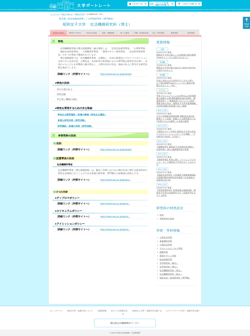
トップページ (55, 14)
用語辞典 (103, 311)
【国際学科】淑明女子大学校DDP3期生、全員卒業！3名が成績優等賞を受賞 (175, 148)
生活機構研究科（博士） (171, 270)
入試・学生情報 (158, 33)
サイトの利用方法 (119, 311)
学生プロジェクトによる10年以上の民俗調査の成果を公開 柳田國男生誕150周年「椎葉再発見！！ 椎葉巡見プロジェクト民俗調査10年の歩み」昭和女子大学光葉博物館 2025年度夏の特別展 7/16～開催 (177, 101)
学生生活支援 (91, 33)
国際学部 (164, 252)
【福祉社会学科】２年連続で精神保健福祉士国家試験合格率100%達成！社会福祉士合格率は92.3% (176, 177)
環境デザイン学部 (168, 256)
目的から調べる (67, 14)
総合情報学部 (166, 259)
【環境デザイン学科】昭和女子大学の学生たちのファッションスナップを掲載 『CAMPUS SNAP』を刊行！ (176, 134)
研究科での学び (75, 33)
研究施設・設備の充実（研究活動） (75, 126)
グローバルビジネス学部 (171, 248)
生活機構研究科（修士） (171, 274)
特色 (162, 215)
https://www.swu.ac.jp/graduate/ (116, 74)
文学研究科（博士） (169, 267)
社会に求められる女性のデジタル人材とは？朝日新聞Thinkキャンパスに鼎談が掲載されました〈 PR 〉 (175, 83)
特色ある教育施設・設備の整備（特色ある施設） (82, 114)
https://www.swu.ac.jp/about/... (115, 203)
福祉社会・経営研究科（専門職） (175, 278)
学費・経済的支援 (141, 33)
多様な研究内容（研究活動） (72, 120)
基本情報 (191, 33)
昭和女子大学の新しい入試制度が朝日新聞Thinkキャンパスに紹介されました (176, 56)
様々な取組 (124, 33)
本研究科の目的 (167, 218)
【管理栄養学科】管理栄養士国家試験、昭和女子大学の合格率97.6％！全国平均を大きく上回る (176, 193)
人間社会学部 (166, 245)
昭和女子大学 (80, 14)
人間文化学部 (166, 237)
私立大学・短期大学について (80, 311)
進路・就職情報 (108, 33)
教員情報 (174, 33)
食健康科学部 (166, 241)
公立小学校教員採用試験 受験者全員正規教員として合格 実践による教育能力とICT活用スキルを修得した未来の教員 (176, 119)
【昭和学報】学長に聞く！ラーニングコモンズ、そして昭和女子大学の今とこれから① (176, 162)
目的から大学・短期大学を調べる (147, 311)
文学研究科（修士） (169, 263)
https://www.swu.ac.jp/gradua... (115, 180)
